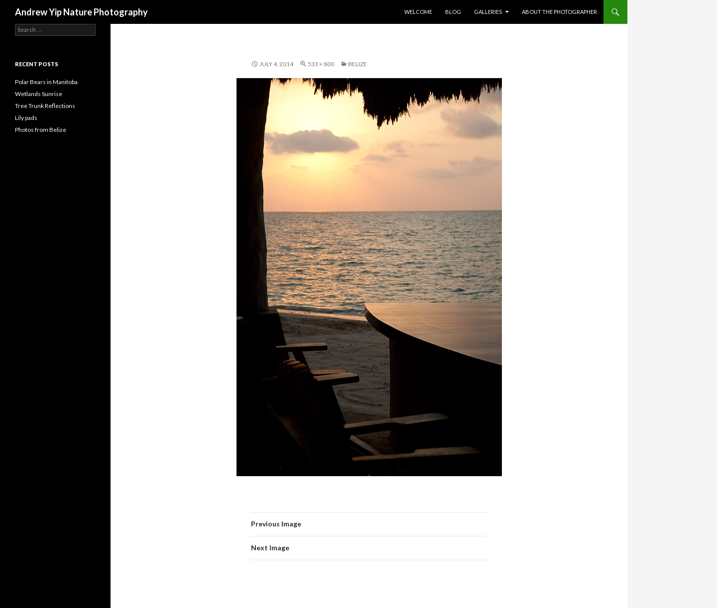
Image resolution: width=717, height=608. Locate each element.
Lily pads (26, 117)
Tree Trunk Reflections (45, 105)
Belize (357, 64)
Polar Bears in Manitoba (46, 82)
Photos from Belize (40, 129)
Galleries (488, 11)
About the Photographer (559, 11)
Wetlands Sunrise (38, 94)
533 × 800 (321, 64)
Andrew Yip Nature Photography (81, 11)
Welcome (418, 11)
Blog (453, 11)
